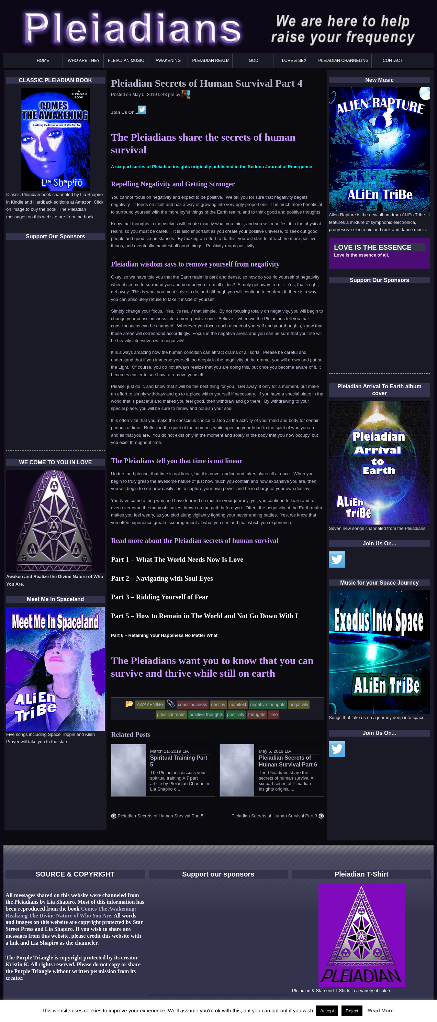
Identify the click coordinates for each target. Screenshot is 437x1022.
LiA (185, 751)
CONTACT (393, 60)
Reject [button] (352, 1010)
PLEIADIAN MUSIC (126, 60)
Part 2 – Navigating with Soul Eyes (162, 578)
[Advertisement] (380, 330)
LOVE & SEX (294, 60)
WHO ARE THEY (84, 60)
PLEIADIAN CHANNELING (343, 60)
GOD (253, 60)
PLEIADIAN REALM (210, 60)
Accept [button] (327, 1010)
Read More (380, 1010)
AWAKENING (168, 60)
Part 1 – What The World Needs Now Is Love (177, 559)
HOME (43, 60)
